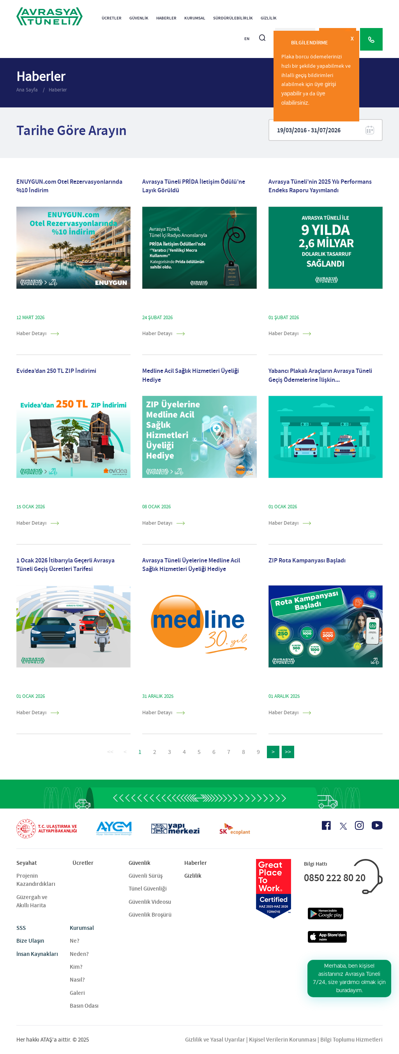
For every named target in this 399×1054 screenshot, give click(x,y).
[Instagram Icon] (359, 825)
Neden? (79, 954)
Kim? (76, 967)
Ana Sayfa (27, 89)
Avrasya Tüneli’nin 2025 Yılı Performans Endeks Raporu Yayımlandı (320, 185)
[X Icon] (343, 826)
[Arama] (262, 34)
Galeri (77, 993)
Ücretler (112, 18)
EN (246, 39)
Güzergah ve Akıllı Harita (32, 901)
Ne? (74, 941)
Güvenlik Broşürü (150, 915)
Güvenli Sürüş (145, 876)
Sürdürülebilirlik (233, 18)
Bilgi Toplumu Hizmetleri (351, 1039)
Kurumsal (194, 18)
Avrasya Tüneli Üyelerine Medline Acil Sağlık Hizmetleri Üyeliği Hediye (191, 564)
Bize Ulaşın (30, 941)
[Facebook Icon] (326, 825)
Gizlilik (269, 18)
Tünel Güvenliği (148, 888)
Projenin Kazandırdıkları (35, 880)
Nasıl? (77, 980)
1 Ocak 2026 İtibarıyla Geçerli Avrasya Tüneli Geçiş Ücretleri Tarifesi (65, 564)
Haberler (166, 18)
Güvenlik (138, 18)
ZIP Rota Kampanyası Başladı (307, 560)
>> (288, 752)
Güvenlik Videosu (150, 902)
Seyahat (26, 863)
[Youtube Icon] (377, 825)
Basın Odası (84, 1006)
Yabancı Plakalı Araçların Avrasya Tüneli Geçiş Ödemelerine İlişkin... (320, 375)
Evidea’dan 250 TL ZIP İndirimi (56, 371)
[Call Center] (371, 39)
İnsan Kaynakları (37, 954)
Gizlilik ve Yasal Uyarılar (215, 1039)
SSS (21, 928)
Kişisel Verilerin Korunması (282, 1039)
